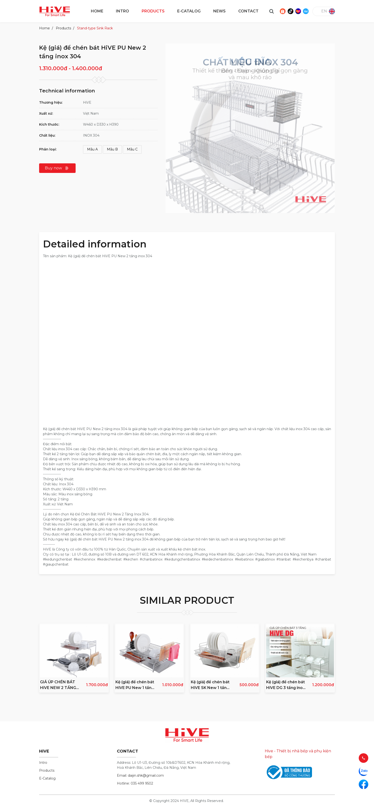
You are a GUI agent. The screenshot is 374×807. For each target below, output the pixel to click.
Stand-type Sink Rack (95, 28)
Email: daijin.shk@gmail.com (140, 775)
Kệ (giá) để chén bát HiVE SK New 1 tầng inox (210, 685)
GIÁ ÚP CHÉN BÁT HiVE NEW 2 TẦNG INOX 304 (58, 685)
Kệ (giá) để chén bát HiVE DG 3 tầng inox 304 (285, 685)
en (324, 11)
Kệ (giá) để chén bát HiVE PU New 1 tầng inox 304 (134, 685)
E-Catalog (47, 778)
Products (63, 28)
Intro (43, 762)
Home (44, 28)
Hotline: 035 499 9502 (135, 783)
